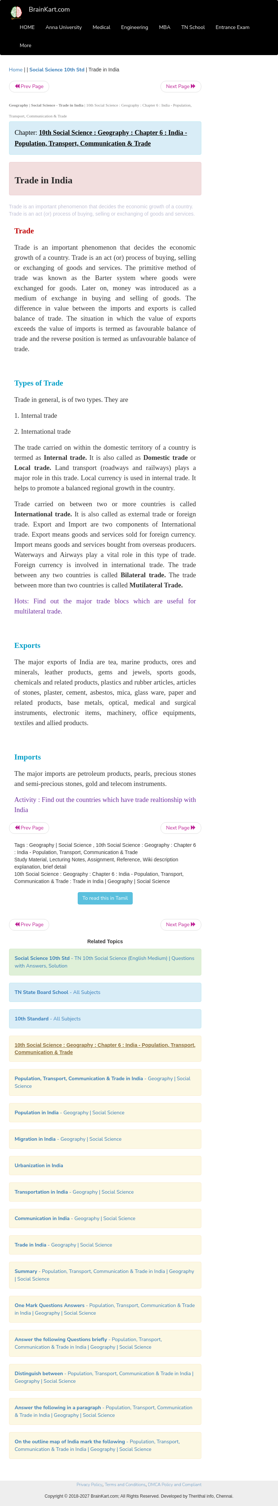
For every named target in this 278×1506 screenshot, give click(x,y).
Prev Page (29, 86)
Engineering (134, 27)
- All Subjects (57, 992)
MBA (165, 27)
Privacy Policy (89, 1485)
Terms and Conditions (125, 1485)
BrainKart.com (49, 9)
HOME (27, 27)
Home (16, 69)
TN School (193, 27)
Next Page (181, 86)
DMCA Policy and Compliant (174, 1485)
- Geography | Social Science (70, 1112)
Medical (101, 27)
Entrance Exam (233, 27)
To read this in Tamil (105, 898)
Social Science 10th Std (56, 69)
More (25, 45)
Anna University (64, 27)
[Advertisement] (240, 174)
